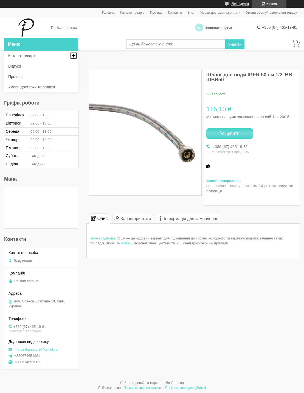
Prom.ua (177, 383)
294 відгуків (240, 4)
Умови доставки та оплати (220, 13)
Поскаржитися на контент (142, 388)
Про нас (156, 13)
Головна (108, 13)
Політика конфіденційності (185, 388)
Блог (191, 13)
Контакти (175, 13)
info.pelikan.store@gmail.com (37, 349)
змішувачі (124, 243)
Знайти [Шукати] (234, 44)
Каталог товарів (132, 13)
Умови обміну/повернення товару (271, 13)
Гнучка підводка (102, 238)
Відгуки (14, 66)
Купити (233, 133)
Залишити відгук (218, 28)
